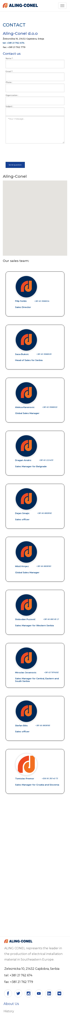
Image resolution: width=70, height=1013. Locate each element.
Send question (15, 165)
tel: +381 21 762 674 (13, 43)
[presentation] (34, 152)
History (9, 1011)
